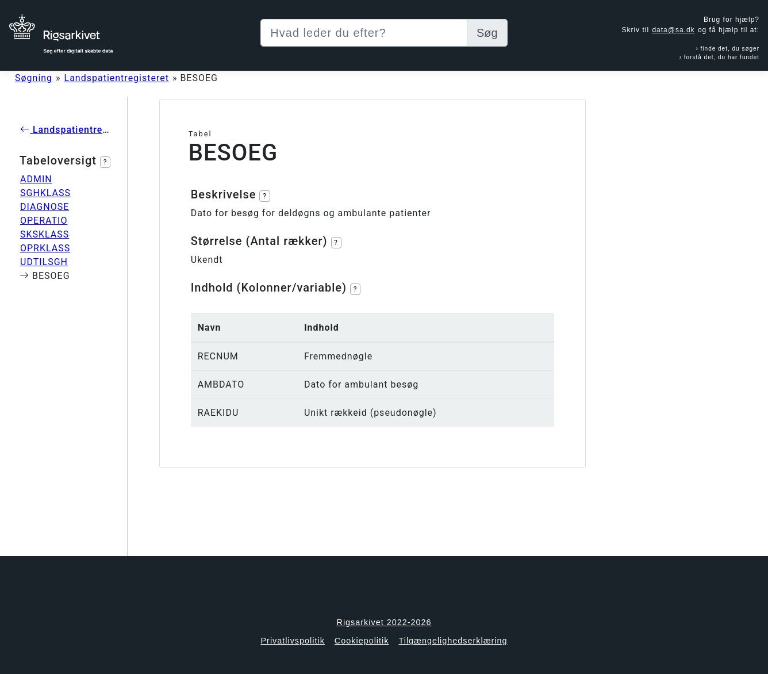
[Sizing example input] (363, 33)
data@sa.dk (673, 30)
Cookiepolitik (362, 640)
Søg (487, 32)
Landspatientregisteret (116, 77)
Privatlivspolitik (292, 640)
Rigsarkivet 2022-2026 (384, 622)
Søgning (33, 77)
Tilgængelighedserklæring (452, 640)
